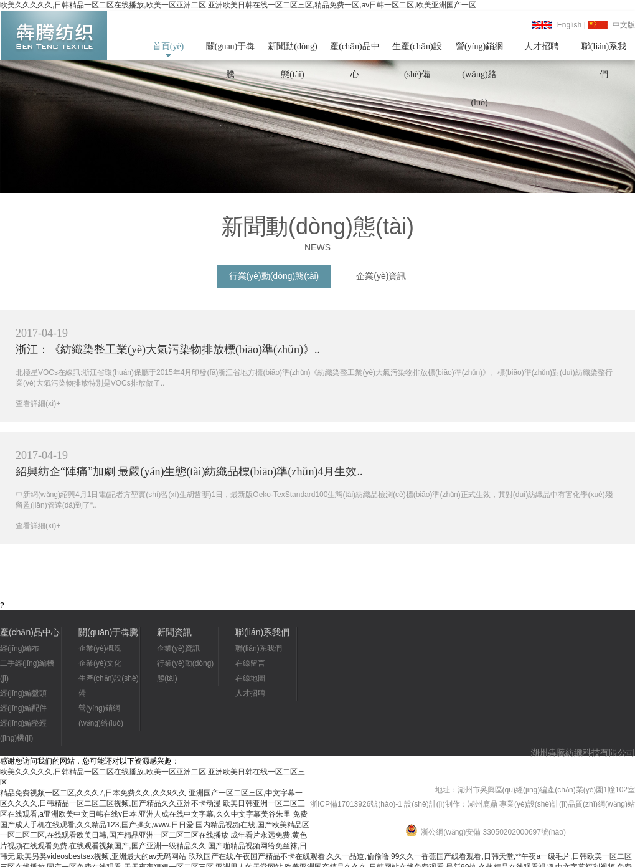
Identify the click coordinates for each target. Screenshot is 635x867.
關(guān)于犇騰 (230, 51)
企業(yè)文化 (99, 663)
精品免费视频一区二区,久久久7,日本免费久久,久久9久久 (93, 793)
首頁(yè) (168, 46)
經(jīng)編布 (19, 648)
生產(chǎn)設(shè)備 (417, 51)
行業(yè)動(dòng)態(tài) (274, 276)
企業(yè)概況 (99, 648)
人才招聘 (541, 46)
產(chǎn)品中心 (355, 51)
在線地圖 (250, 678)
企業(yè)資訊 (381, 276)
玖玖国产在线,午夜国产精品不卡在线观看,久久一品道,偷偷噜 (289, 856)
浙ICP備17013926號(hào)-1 (356, 804)
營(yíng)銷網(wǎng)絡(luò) (479, 51)
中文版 (624, 25)
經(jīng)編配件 (23, 708)
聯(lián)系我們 (603, 51)
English (569, 25)
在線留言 (250, 663)
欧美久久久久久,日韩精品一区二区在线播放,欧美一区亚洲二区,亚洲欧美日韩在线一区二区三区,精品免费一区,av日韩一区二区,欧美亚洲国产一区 (238, 5)
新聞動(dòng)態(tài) (292, 51)
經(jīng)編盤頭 (23, 693)
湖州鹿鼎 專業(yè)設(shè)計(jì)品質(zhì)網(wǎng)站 (551, 804)
